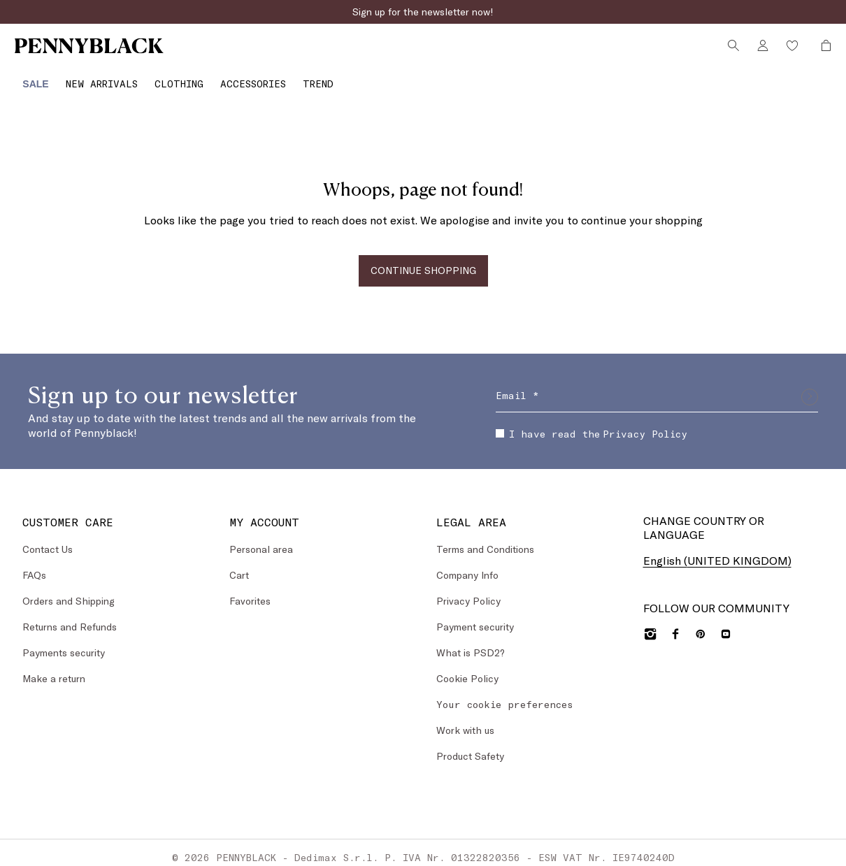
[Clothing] (172, 79)
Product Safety (470, 747)
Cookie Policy (467, 669)
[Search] (731, 51)
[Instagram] (650, 625)
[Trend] (311, 79)
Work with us (465, 721)
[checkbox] (500, 425)
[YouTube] (726, 625)
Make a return (53, 669)
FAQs (34, 566)
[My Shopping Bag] (820, 51)
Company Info (467, 566)
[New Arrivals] (95, 79)
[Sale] (30, 79)
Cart (239, 566)
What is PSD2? (470, 643)
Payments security (63, 643)
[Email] (657, 388)
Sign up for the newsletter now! (423, 11)
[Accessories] (247, 79)
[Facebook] (675, 625)
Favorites (250, 592)
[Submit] (809, 388)
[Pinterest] (701, 625)
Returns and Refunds (69, 617)
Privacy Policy (645, 425)
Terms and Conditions (485, 540)
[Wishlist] (790, 51)
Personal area (261, 540)
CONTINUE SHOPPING (423, 262)
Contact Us (47, 540)
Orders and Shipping (68, 592)
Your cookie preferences (504, 695)
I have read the (591, 424)
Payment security (475, 617)
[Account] (760, 51)
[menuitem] (30, 79)
